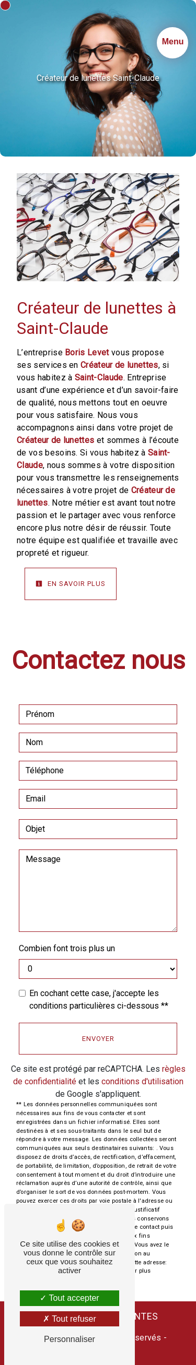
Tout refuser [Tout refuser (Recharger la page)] (69, 1318)
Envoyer (98, 1039)
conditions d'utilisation (142, 1081)
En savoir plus (71, 584)
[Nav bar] (172, 42)
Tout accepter (69, 1298)
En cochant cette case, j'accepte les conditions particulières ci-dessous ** (98, 999)
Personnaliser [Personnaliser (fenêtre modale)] (69, 1339)
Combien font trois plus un (67, 948)
